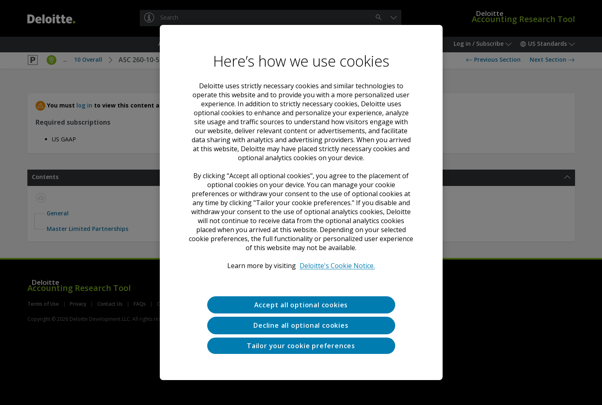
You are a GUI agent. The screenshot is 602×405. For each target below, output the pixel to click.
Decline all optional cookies (300, 325)
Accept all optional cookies (301, 304)
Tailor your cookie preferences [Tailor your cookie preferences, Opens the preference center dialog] (301, 345)
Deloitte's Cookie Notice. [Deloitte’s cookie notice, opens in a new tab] (337, 265)
